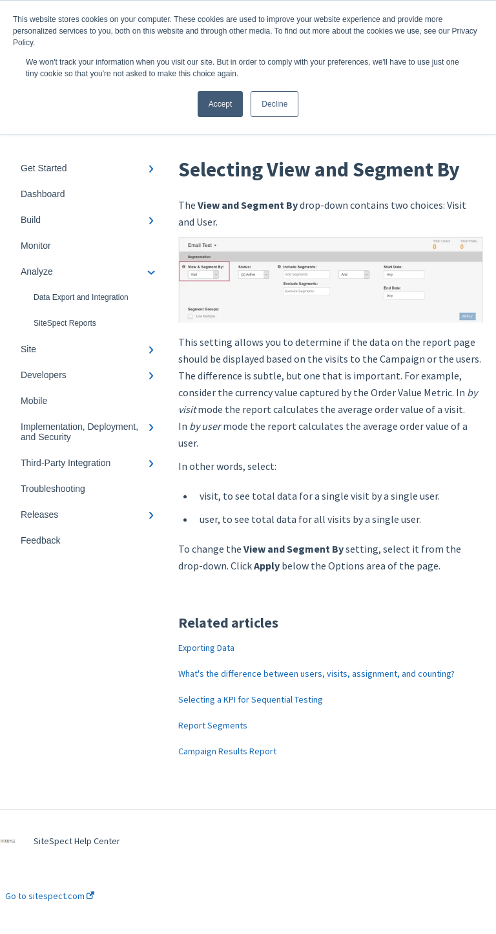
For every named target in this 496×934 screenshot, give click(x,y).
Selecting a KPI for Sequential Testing (250, 699)
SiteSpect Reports (65, 323)
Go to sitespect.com (49, 896)
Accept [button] (220, 104)
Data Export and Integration (81, 297)
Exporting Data (206, 647)
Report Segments (212, 725)
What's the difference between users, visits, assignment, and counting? (316, 673)
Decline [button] (274, 104)
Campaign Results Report (227, 751)
